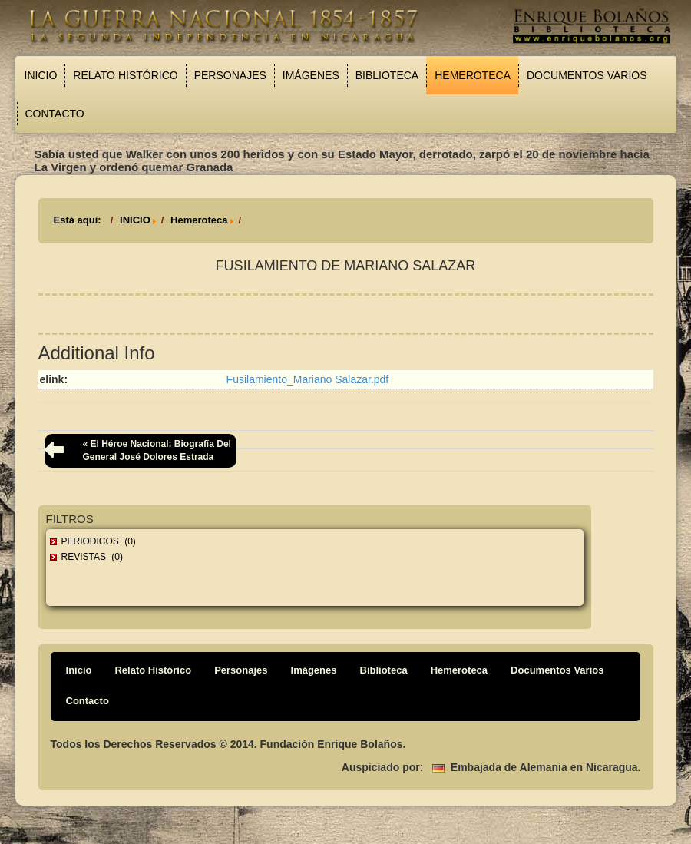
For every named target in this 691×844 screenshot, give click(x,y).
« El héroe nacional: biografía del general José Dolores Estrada (157, 450)
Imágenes (311, 75)
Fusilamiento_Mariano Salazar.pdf (307, 379)
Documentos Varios (587, 75)
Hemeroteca (473, 75)
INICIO (135, 220)
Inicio (41, 75)
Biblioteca (386, 75)
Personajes (230, 75)
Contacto (54, 114)
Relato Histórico (125, 75)
